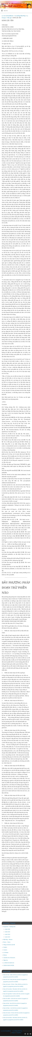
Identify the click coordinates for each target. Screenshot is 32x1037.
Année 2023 (7, 937)
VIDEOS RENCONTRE (8, 965)
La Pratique (5, 952)
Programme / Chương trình (9, 926)
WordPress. (19, 1032)
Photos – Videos (6, 942)
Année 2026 (7, 929)
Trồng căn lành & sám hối (9, 944)
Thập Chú (5, 960)
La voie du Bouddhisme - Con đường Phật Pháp (14, 5)
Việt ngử (9, 17)
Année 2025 (7, 931)
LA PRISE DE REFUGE (8, 962)
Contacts (5, 949)
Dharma (5, 955)
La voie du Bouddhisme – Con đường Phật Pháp (11, 1030)
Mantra (13, 1032)
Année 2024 (7, 934)
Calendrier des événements (9, 957)
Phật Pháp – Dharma (7, 939)
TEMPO (5, 947)
